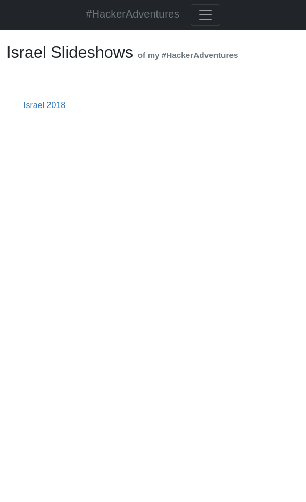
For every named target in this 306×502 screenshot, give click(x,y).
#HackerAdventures (132, 14)
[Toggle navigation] (205, 15)
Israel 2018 (44, 105)
